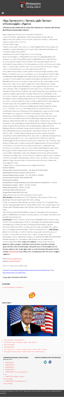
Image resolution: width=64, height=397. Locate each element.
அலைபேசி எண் (13, 252)
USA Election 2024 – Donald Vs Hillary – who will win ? (20, 342)
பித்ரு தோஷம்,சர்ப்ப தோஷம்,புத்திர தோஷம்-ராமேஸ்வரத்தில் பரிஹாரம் (26, 349)
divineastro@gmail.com (14, 259)
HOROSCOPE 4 (9, 370)
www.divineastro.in (14, 261)
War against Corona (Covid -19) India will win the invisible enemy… (24, 352)
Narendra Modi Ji (9, 345)
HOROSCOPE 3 (9, 367)
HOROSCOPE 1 (9, 363)
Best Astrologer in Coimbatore (13, 288)
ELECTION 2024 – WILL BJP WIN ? (14, 340)
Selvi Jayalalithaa (9, 347)
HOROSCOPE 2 (9, 365)
